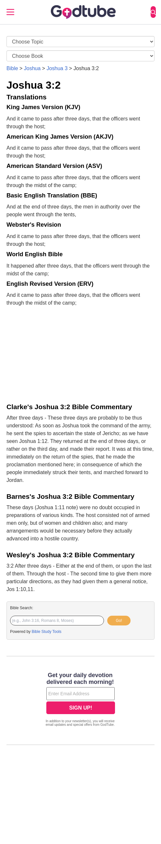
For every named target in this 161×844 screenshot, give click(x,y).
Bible (12, 68)
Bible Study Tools (47, 631)
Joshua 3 (57, 68)
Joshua (32, 68)
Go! (119, 620)
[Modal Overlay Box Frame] (80, 700)
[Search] (153, 12)
